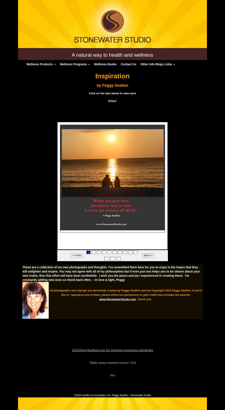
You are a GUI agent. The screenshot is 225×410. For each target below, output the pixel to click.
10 (135, 252)
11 (106, 258)
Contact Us (128, 64)
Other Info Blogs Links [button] (158, 64)
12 (112, 258)
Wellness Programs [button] (75, 64)
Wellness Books (105, 64)
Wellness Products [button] (41, 64)
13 (118, 258)
